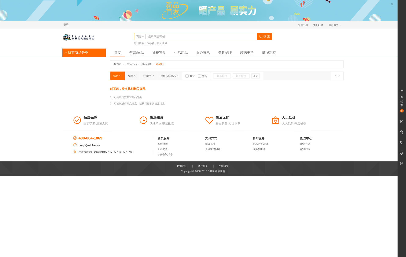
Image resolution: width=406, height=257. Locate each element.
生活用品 (181, 52)
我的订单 (318, 24)
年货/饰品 (136, 52)
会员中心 (303, 24)
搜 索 (264, 36)
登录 (66, 24)
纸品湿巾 (147, 64)
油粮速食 (159, 52)
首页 (117, 52)
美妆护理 (225, 52)
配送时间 (305, 149)
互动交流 (163, 149)
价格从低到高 (169, 75)
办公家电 (203, 52)
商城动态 (269, 52)
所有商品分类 (76, 52)
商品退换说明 (260, 143)
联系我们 (182, 166)
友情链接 (224, 166)
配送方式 (305, 143)
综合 (117, 75)
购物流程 (163, 143)
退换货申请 (259, 149)
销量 (132, 75)
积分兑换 (210, 143)
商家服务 (334, 24)
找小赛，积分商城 (157, 43)
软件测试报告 (165, 154)
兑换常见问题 (212, 149)
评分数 (148, 75)
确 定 (255, 75)
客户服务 (203, 166)
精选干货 (247, 52)
